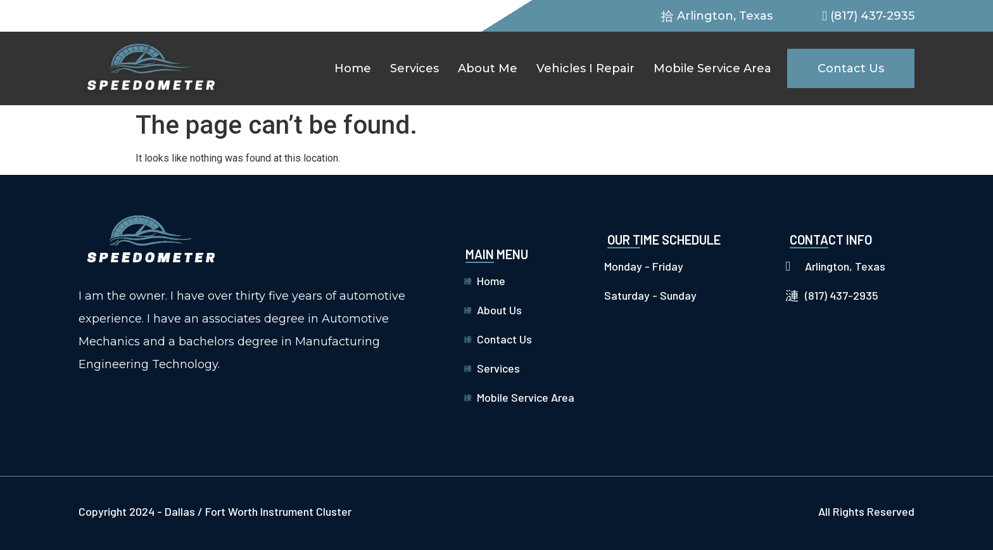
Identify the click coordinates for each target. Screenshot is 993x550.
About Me (487, 68)
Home (352, 68)
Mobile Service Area (712, 68)
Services (414, 68)
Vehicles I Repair (585, 68)
